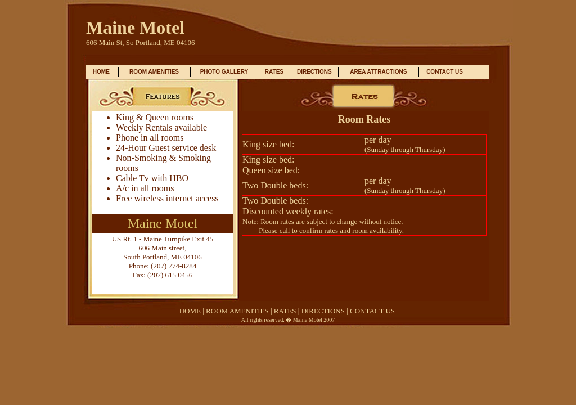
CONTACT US (444, 72)
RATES (274, 72)
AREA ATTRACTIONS (378, 72)
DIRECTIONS (314, 72)
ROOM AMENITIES (154, 72)
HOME (101, 72)
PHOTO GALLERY (224, 72)
